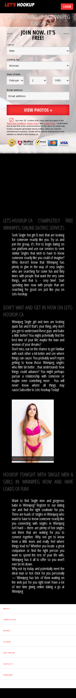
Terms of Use (9, 619)
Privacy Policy (33, 123)
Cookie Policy (49, 123)
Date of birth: (14, 74)
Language (8, 675)
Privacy (6, 630)
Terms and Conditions (16, 123)
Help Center (9, 653)
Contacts (8, 664)
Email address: (15, 90)
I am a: (10, 44)
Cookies (7, 642)
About (6, 608)
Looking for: (13, 59)
